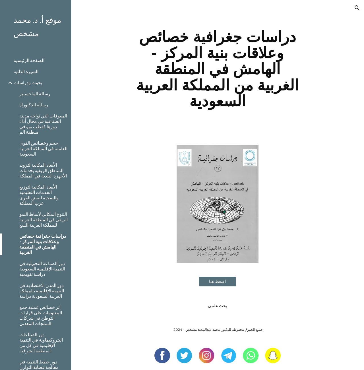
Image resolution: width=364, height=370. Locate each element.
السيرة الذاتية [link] (26, 71)
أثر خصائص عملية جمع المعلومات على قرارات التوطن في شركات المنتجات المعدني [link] (40, 315)
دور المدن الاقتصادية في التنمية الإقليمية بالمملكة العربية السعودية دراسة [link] (41, 291)
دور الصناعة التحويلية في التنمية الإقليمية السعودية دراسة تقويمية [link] (42, 269)
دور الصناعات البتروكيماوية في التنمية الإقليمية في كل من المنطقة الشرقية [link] (41, 343)
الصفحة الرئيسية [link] (29, 60)
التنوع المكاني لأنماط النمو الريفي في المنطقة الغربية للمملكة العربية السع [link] (43, 220)
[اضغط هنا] (217, 281)
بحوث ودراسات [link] (28, 82)
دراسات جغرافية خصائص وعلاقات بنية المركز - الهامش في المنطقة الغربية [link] (42, 244)
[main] (217, 69)
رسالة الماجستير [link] (34, 93)
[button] (357, 8)
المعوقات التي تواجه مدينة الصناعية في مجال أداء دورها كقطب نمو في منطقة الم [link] (43, 124)
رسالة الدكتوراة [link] (33, 105)
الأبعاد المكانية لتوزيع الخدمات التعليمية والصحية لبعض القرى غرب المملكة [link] (39, 195)
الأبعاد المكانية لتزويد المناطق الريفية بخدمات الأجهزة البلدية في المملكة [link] (43, 170)
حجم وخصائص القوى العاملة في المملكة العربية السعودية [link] (43, 148)
